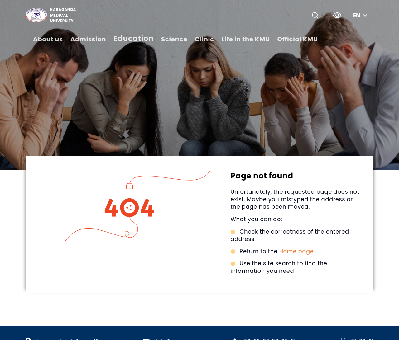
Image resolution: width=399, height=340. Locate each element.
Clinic (204, 39)
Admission (88, 39)
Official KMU (297, 39)
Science (174, 39)
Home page (296, 251)
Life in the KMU (246, 39)
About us (48, 39)
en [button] (361, 15)
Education (133, 38)
